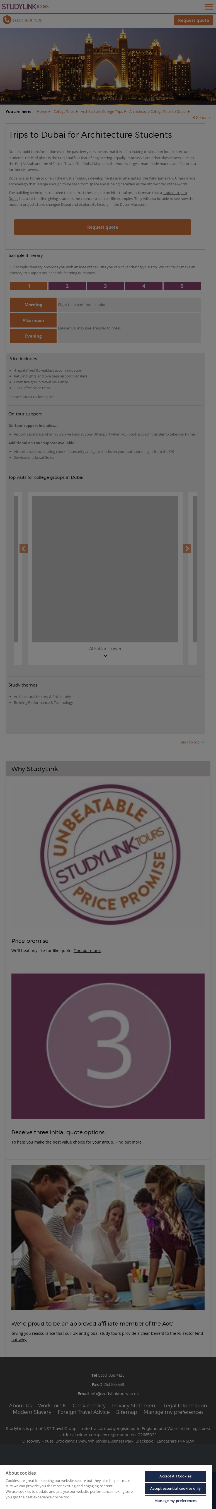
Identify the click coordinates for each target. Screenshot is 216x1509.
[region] (106, 1487)
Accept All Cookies (175, 1476)
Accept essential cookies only (175, 1488)
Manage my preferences (175, 1500)
